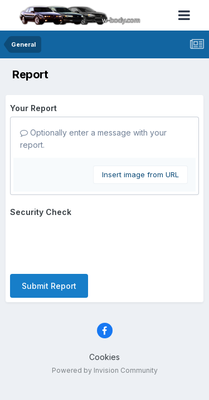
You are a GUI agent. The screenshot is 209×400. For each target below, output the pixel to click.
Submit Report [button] (49, 286)
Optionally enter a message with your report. (93, 138)
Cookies (104, 357)
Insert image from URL (140, 174)
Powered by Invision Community (105, 370)
